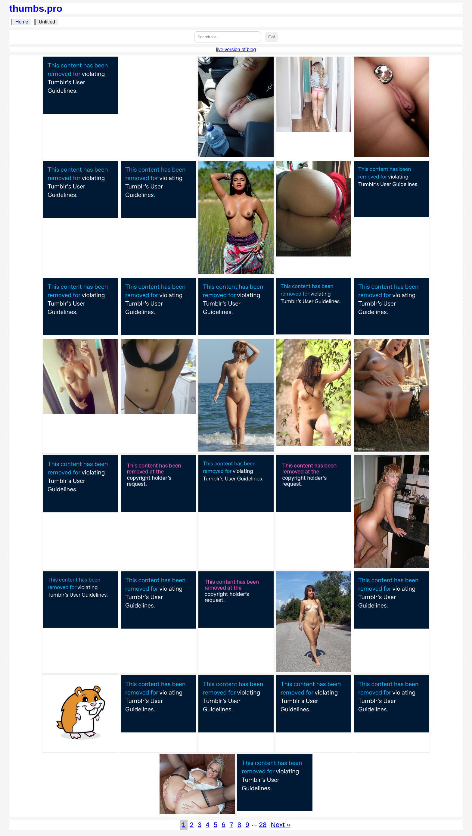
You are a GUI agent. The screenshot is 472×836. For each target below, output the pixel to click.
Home (21, 21)
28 (263, 824)
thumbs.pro (35, 8)
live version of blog (236, 49)
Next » (280, 824)
